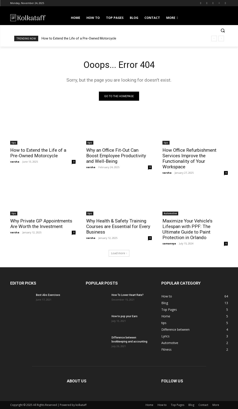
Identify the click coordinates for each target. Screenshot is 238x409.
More (215, 405)
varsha (14, 161)
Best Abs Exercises (48, 295)
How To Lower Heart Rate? (128, 295)
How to (162, 405)
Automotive (170, 213)
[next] (221, 38)
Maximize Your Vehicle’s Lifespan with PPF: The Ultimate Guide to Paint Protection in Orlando (187, 229)
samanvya (169, 243)
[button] (222, 30)
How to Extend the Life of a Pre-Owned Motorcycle (79, 38)
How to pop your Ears (125, 316)
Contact (203, 405)
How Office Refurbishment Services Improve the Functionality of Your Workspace (189, 158)
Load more (119, 253)
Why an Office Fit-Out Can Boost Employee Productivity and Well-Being (116, 155)
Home (149, 405)
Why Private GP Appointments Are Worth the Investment (41, 223)
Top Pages (177, 405)
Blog (191, 405)
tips (14, 142)
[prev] (214, 38)
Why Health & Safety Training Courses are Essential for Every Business (118, 226)
